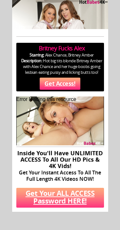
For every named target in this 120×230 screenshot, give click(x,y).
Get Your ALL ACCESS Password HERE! (60, 197)
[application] (60, 120)
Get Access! (59, 84)
